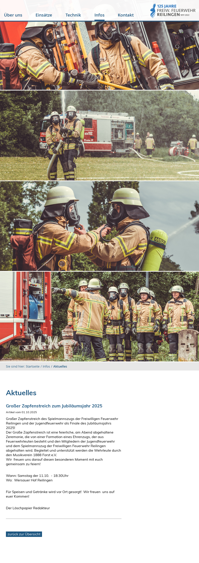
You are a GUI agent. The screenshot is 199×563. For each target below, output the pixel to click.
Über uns (13, 15)
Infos (99, 15)
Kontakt (126, 15)
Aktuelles (60, 366)
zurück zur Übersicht (23, 534)
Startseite (32, 366)
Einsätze (44, 15)
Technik (73, 15)
